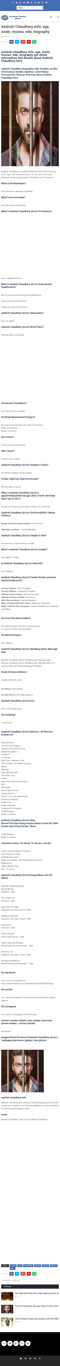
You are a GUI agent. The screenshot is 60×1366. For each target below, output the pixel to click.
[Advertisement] (30, 1160)
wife (12, 1268)
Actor (13, 1265)
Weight (53, 1265)
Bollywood (28, 1265)
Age (20, 1265)
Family (37, 1265)
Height (45, 1265)
